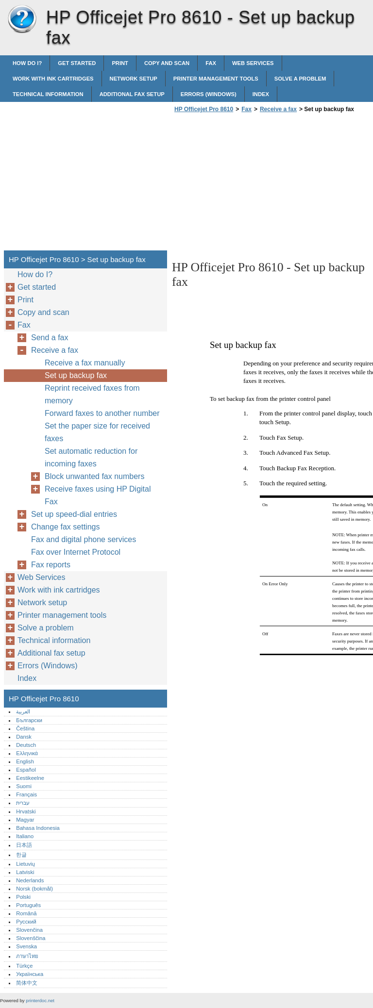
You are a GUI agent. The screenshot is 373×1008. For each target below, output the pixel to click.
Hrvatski (25, 811)
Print (120, 63)
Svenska (26, 946)
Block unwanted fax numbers (94, 476)
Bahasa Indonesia (38, 828)
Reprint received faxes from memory (92, 394)
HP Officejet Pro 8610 (21, 19)
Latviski (25, 872)
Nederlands (30, 880)
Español (25, 770)
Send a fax (49, 337)
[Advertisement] (253, 184)
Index (261, 94)
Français (26, 794)
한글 (21, 855)
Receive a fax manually (85, 363)
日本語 (24, 845)
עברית (23, 803)
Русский (26, 922)
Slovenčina (29, 930)
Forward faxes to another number (102, 413)
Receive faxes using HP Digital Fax (98, 495)
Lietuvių (25, 864)
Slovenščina (30, 938)
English (25, 761)
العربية (23, 711)
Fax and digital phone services (83, 539)
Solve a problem (300, 79)
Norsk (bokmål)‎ (34, 889)
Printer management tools (215, 79)
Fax (210, 63)
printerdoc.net (40, 1000)
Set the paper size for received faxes (97, 432)
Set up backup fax (76, 375)
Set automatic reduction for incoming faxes (91, 457)
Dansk (24, 737)
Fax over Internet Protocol (75, 552)
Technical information (48, 94)
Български (29, 720)
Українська (29, 974)
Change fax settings (65, 527)
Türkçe (24, 966)
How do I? (27, 63)
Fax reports (50, 565)
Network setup (133, 79)
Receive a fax (278, 109)
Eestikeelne (30, 778)
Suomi (24, 786)
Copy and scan (166, 63)
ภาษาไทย (27, 956)
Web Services (253, 63)
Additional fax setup (132, 94)
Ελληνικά (27, 753)
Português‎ (28, 905)
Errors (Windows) (209, 94)
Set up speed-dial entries (74, 514)
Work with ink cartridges (53, 79)
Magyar (25, 820)
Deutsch (26, 745)
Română (26, 913)
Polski (23, 897)
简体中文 (26, 983)
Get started (77, 63)
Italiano (25, 836)
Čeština (25, 728)
